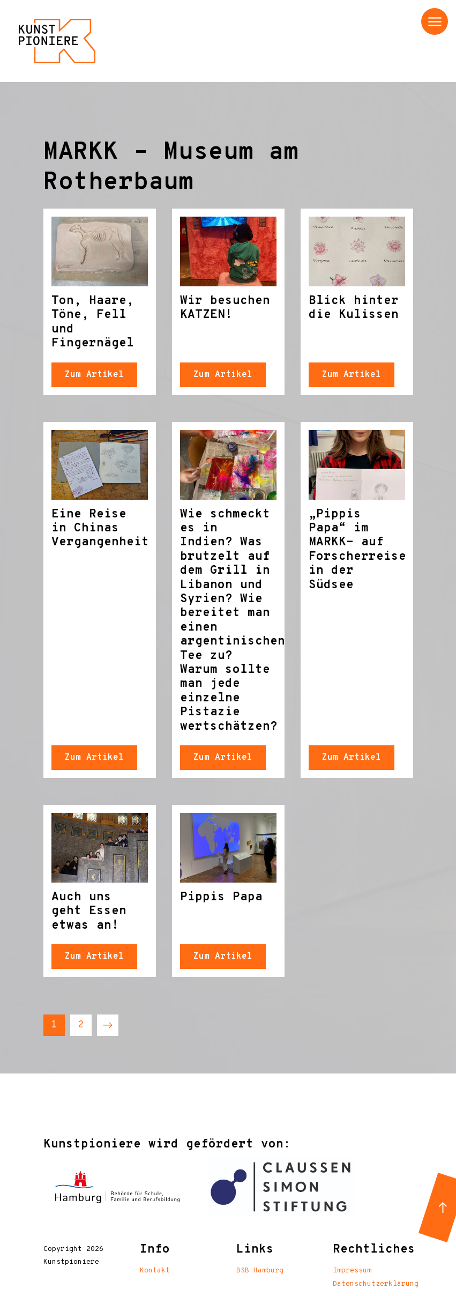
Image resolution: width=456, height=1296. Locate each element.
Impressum (352, 1271)
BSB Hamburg (259, 1271)
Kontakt (155, 1271)
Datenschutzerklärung (375, 1284)
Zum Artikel (94, 374)
